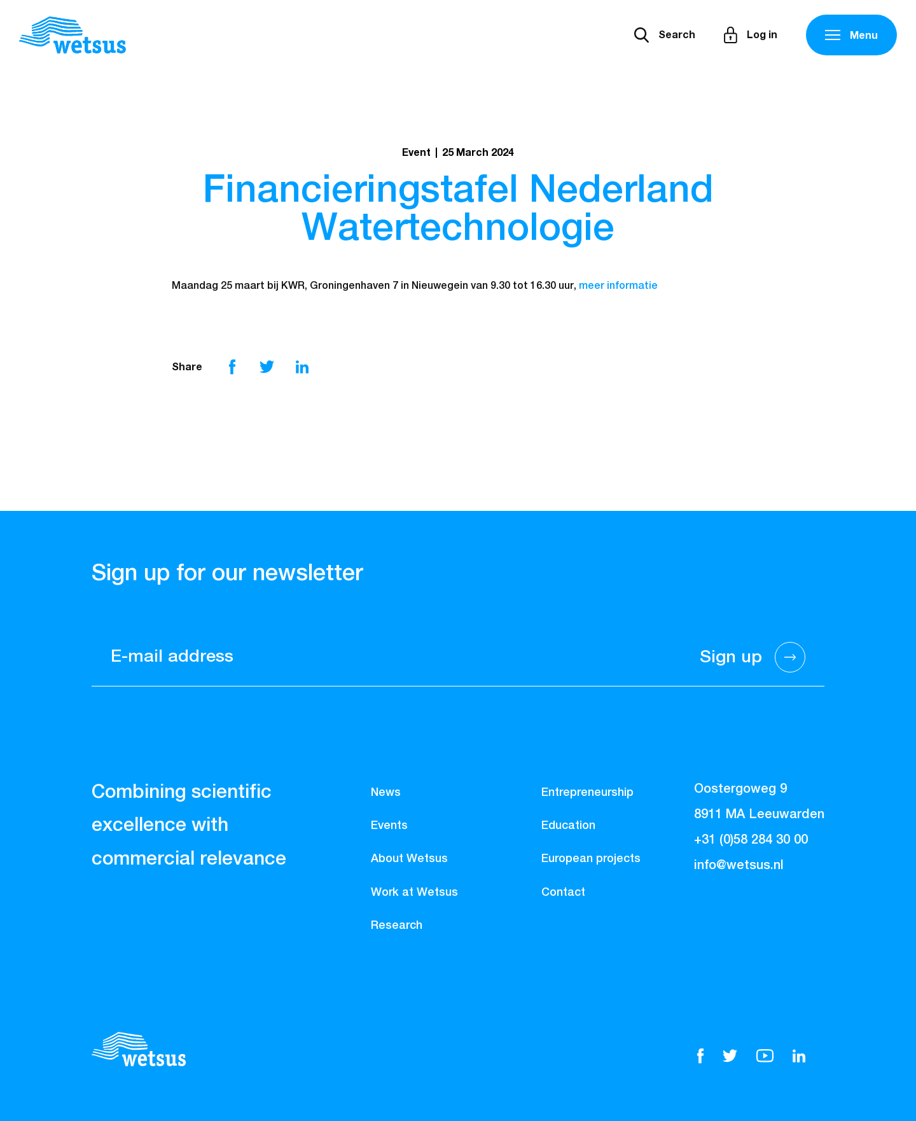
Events (389, 826)
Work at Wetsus (414, 892)
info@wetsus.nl (739, 865)
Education (568, 826)
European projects (591, 859)
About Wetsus (409, 859)
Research (396, 925)
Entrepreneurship (587, 792)
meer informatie (618, 286)
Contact (563, 892)
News (386, 792)
